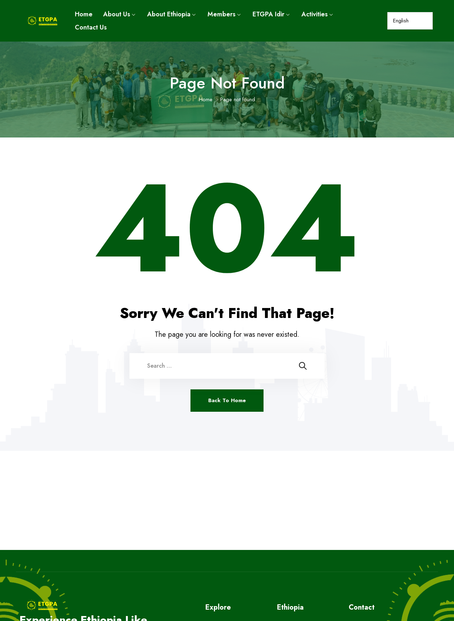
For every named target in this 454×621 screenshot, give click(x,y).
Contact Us (91, 27)
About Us (116, 14)
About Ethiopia (168, 14)
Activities (314, 14)
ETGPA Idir (268, 14)
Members (221, 14)
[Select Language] (409, 20)
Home (84, 14)
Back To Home (227, 400)
